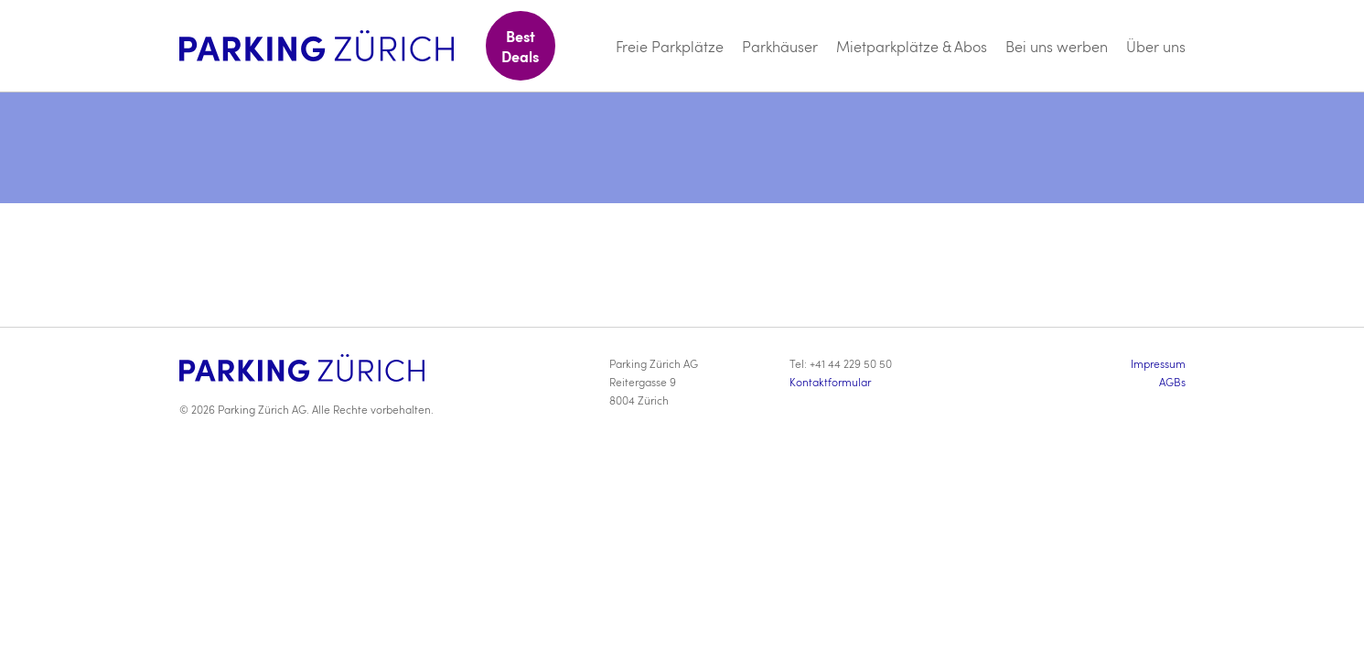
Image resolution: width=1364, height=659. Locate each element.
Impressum (1158, 363)
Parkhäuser (780, 46)
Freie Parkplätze (670, 46)
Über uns (1156, 46)
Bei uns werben (1056, 46)
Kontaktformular (830, 381)
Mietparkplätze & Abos (911, 46)
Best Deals (520, 46)
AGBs (1172, 381)
